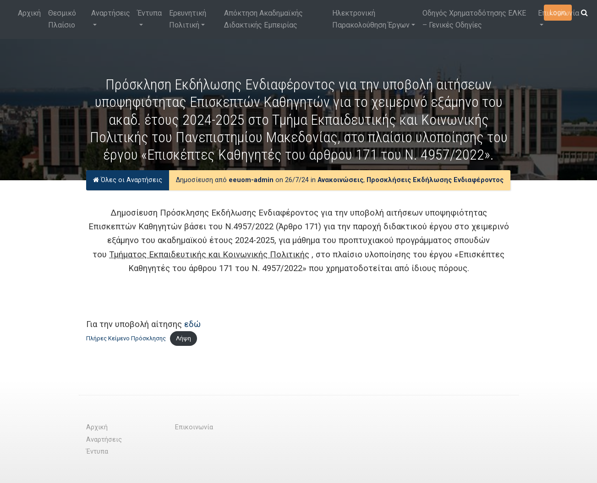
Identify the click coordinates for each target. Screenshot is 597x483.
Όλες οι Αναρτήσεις (127, 180)
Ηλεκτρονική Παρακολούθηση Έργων (371, 19)
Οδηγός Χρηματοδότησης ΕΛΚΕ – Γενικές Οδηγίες (474, 19)
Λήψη (183, 338)
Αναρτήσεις (110, 13)
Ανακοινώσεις (340, 180)
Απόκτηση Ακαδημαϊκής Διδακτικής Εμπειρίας (263, 19)
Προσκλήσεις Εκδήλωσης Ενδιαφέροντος (435, 180)
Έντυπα (149, 13)
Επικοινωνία (558, 13)
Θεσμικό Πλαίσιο (62, 19)
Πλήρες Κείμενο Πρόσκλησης (126, 338)
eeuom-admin (251, 180)
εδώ (192, 324)
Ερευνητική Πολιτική (187, 19)
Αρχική (29, 13)
